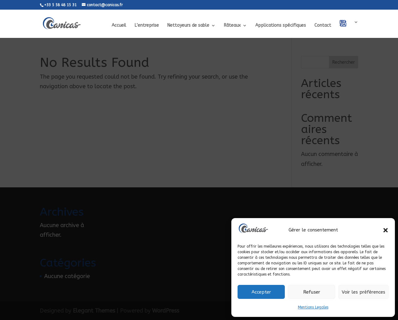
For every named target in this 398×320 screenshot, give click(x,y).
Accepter (261, 292)
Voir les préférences (363, 292)
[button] (385, 230)
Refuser (311, 292)
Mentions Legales (313, 307)
